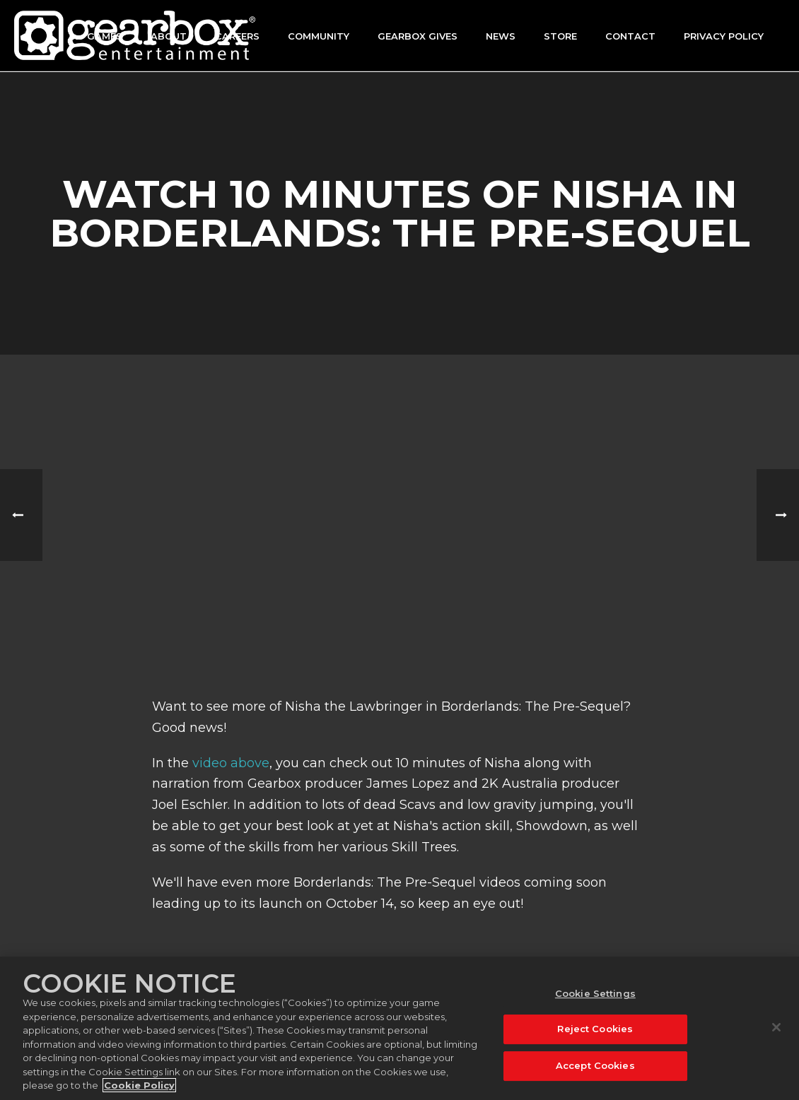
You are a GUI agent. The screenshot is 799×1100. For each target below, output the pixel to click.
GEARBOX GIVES (417, 36)
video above (230, 763)
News (500, 36)
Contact (630, 36)
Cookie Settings (595, 993)
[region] (399, 1028)
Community (318, 36)
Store (560, 36)
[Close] (776, 1027)
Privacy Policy (724, 36)
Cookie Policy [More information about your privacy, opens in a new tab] (139, 1085)
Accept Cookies (595, 1065)
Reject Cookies (595, 1028)
